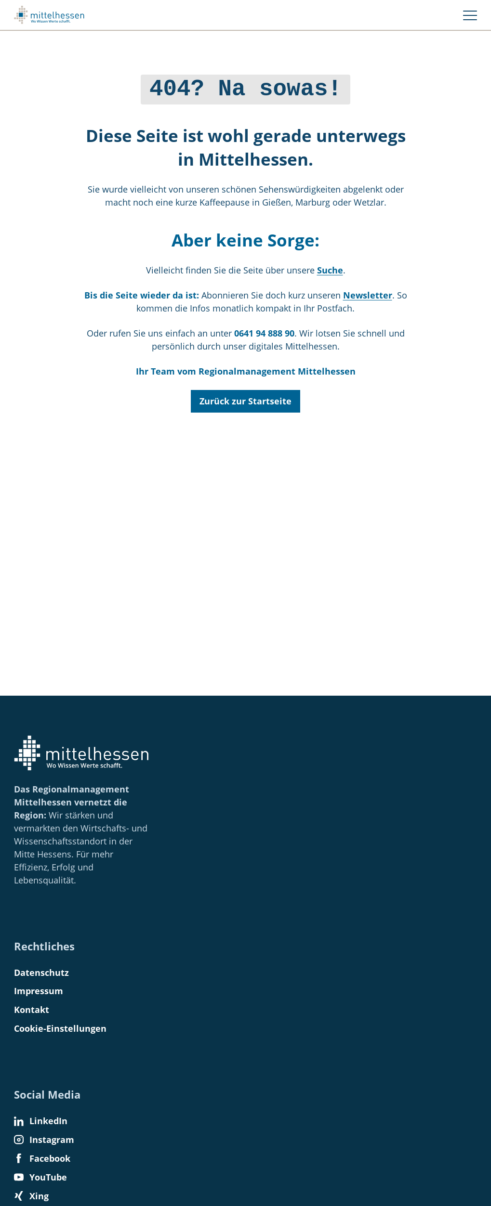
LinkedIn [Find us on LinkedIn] (40, 1121)
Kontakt (31, 1009)
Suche (330, 267)
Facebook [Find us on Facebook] (42, 1158)
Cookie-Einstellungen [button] (60, 1028)
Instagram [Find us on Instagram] (44, 1139)
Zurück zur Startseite (245, 398)
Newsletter (367, 292)
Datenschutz (41, 972)
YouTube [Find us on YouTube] (40, 1177)
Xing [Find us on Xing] (31, 1196)
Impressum (38, 991)
